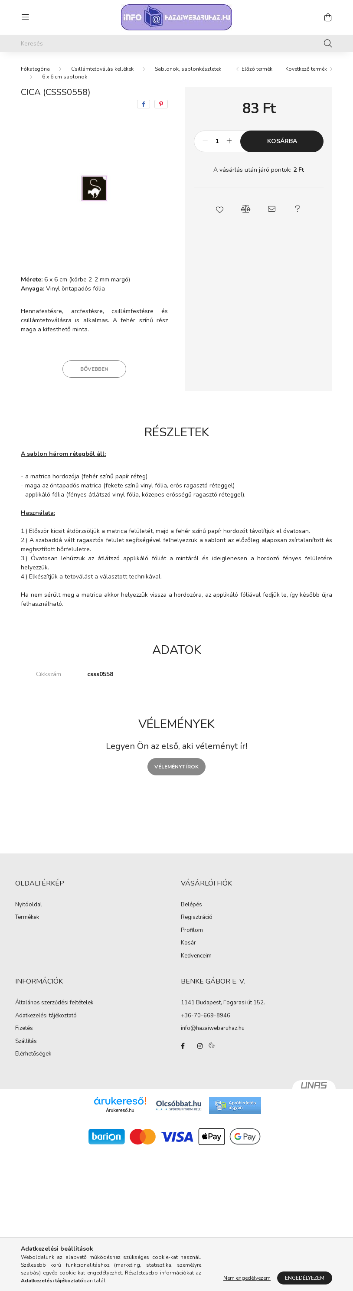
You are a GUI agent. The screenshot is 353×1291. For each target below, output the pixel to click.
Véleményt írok (176, 766)
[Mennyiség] (217, 141)
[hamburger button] (25, 17)
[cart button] (328, 17)
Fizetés (24, 1028)
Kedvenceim (196, 956)
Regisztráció (196, 917)
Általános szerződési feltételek (54, 1003)
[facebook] (143, 104)
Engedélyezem (304, 1278)
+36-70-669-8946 (205, 1016)
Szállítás (26, 1041)
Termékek (27, 917)
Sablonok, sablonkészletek (188, 68)
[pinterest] (161, 104)
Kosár (188, 943)
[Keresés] (176, 43)
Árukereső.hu (120, 1110)
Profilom (192, 930)
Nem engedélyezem (247, 1278)
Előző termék (257, 68)
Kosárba (282, 141)
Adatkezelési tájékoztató (46, 1016)
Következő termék (306, 68)
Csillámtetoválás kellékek (102, 68)
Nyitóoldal (28, 905)
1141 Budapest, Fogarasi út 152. (223, 1003)
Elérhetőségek (33, 1054)
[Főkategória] (35, 68)
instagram (200, 1046)
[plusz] (228, 141)
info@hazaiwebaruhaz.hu (213, 1028)
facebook (182, 1046)
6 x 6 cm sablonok (64, 76)
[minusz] (205, 141)
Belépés (191, 905)
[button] (220, 209)
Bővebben (94, 369)
